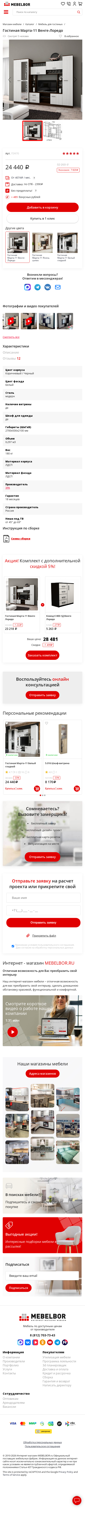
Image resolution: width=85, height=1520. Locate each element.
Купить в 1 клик (42, 218)
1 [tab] (40, 795)
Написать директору (57, 1385)
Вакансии (9, 1407)
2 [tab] (42, 795)
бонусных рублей (25, 197)
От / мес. (21, 177)
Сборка (48, 1377)
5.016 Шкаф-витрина (57, 763)
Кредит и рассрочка (57, 1373)
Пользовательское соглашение (42, 1446)
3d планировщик (54, 1365)
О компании (11, 1357)
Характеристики (16, 346)
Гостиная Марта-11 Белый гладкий (20, 765)
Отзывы (11, 358)
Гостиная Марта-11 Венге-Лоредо (20, 617)
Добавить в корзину (42, 207)
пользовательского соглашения (56, 944)
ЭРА (7, 487)
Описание (11, 352)
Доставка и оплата (55, 1369)
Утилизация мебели (57, 1357)
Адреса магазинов (42, 1074)
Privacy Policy (65, 1472)
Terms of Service (11, 1474)
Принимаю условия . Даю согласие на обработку (44, 946)
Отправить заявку (42, 695)
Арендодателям (14, 1403)
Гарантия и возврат (56, 1381)
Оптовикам (10, 1399)
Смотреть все (11, 337)
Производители (14, 1361)
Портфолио (11, 1365)
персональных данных (60, 947)
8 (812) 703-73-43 (42, 1335)
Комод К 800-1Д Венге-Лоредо (59, 617)
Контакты (9, 1373)
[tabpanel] (22, 757)
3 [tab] (44, 795)
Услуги (7, 1369)
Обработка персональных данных (42, 1442)
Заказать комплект (42, 655)
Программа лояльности (59, 1361)
